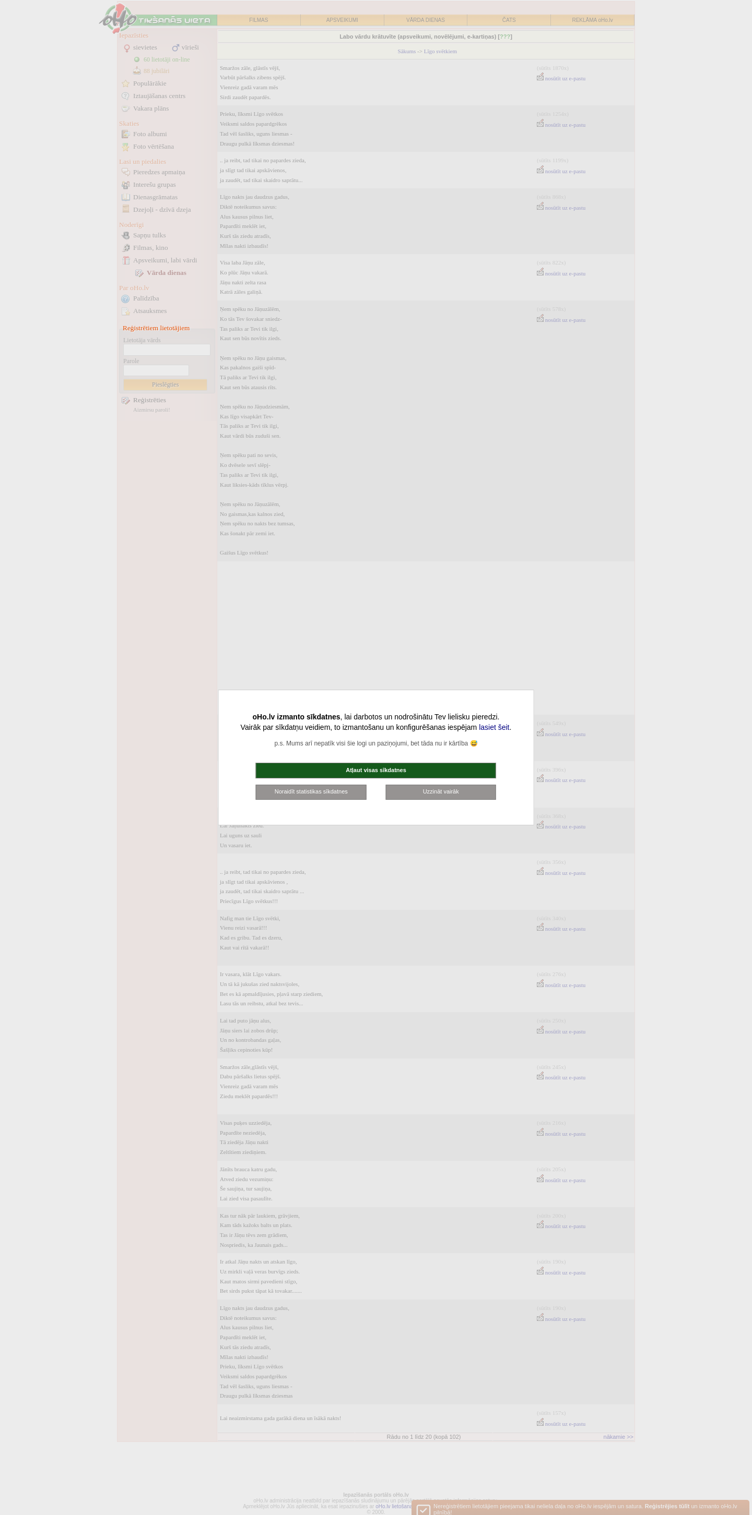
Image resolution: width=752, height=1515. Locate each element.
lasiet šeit (494, 727)
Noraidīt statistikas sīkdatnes (311, 791)
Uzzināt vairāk (441, 791)
